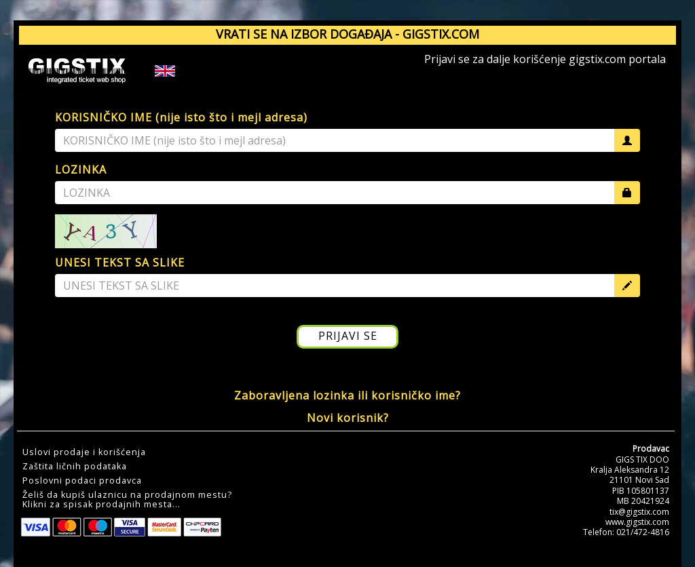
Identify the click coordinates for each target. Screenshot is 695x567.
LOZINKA (81, 169)
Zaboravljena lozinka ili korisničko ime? (347, 395)
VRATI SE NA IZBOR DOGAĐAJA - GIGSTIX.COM (347, 34)
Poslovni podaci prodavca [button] (82, 480)
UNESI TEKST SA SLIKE (120, 262)
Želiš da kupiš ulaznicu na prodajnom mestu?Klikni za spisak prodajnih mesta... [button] (127, 500)
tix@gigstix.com (639, 511)
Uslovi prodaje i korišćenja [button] (84, 452)
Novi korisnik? (348, 417)
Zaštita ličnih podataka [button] (74, 466)
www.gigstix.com (637, 522)
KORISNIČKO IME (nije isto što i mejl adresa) (181, 117)
